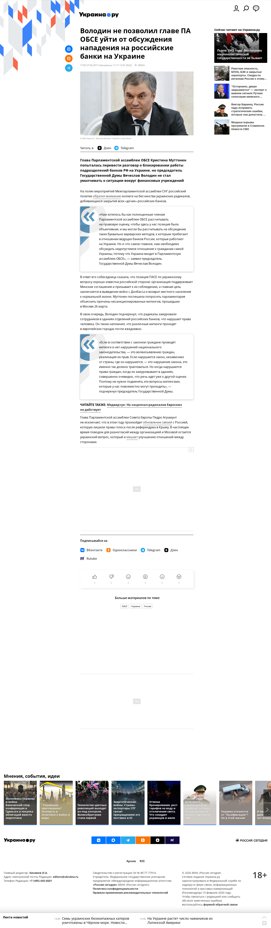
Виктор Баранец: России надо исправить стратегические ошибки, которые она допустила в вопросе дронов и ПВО (248, 109)
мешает (132, 437)
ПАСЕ (124, 606)
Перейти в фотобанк (121, 138)
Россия (147, 606)
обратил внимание (107, 196)
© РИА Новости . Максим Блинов (95, 138)
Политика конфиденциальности (115, 888)
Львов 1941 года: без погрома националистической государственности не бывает (239, 54)
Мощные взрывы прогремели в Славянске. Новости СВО (248, 126)
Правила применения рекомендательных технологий (130, 892)
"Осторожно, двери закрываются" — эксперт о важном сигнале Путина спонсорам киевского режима (249, 91)
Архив (131, 861)
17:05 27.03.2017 (89, 65)
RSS (142, 861)
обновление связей (157, 422)
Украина (135, 606)
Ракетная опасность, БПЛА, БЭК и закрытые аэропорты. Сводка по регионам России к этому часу (247, 73)
